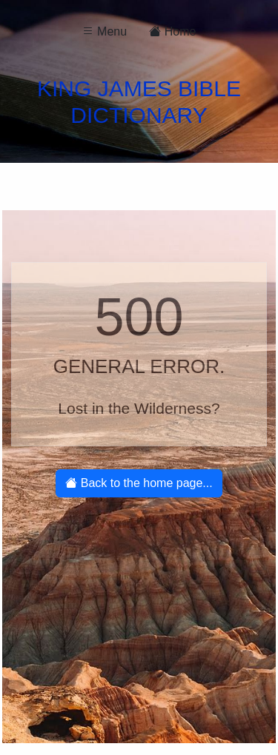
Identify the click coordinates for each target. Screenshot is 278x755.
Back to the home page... (138, 483)
